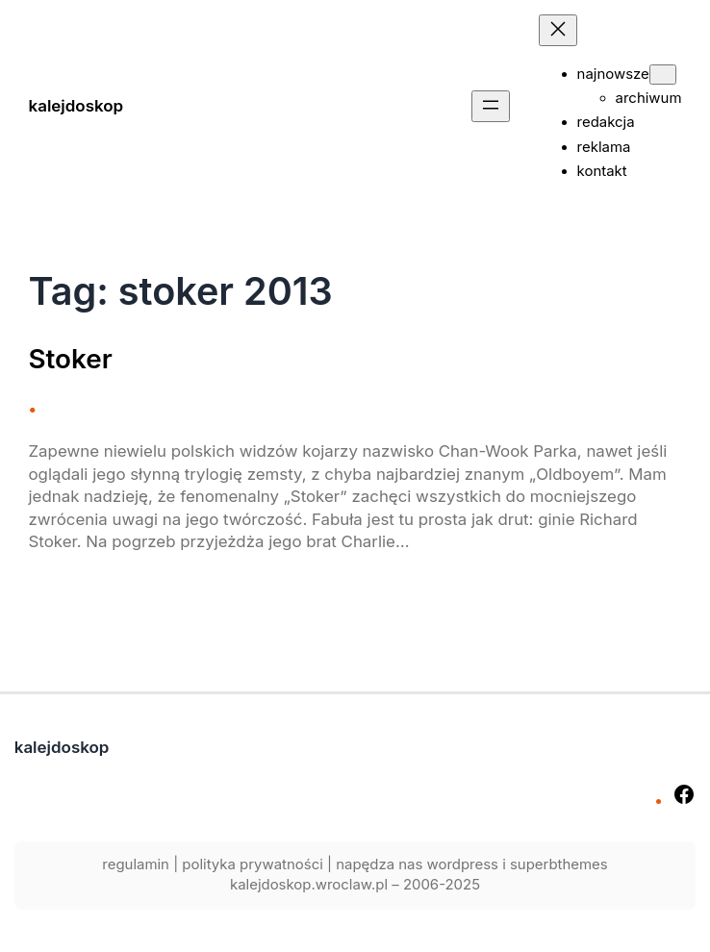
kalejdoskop (76, 105)
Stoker (71, 359)
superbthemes (559, 864)
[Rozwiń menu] (490, 106)
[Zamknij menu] (558, 30)
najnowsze (613, 74)
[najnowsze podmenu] (662, 74)
